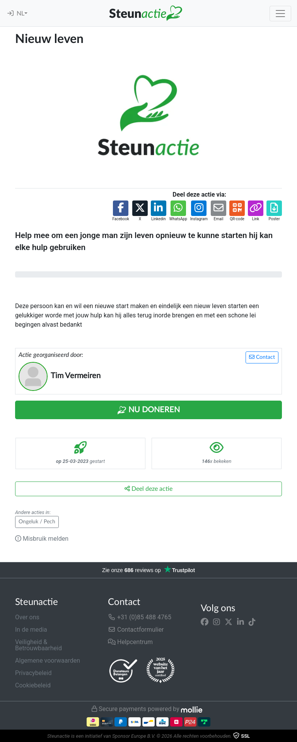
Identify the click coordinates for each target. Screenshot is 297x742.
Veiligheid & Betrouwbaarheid (38, 645)
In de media (31, 629)
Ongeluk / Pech (37, 521)
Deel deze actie (148, 488)
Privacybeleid (33, 673)
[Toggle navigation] (280, 13)
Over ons (27, 617)
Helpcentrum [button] (130, 642)
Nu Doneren (148, 410)
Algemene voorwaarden (47, 660)
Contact (262, 357)
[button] (120, 211)
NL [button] (20, 13)
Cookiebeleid (33, 685)
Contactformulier (136, 629)
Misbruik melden (41, 538)
